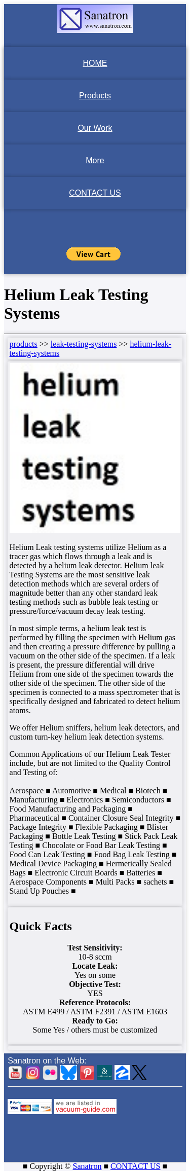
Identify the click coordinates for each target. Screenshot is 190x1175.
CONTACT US (95, 193)
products (23, 344)
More (95, 160)
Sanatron (87, 1166)
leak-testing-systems (84, 344)
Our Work (95, 128)
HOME (95, 63)
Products (95, 95)
